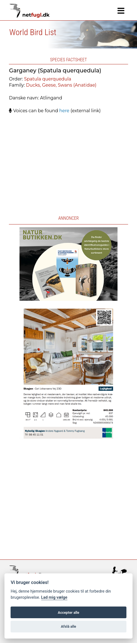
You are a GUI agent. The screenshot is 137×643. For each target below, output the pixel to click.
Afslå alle (68, 626)
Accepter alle (68, 612)
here (64, 110)
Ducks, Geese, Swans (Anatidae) (61, 85)
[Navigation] (121, 11)
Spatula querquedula (47, 79)
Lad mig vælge (54, 597)
